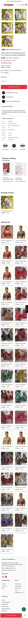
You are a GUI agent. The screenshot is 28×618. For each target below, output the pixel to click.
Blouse (3, 600)
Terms (16, 590)
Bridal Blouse (4, 611)
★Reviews (27, 309)
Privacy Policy (18, 584)
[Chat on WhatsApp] (24, 609)
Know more (4, 114)
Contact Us (4, 586)
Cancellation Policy (19, 592)
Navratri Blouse (5, 606)
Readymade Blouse (6, 609)
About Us (4, 584)
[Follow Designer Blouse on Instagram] (3, 577)
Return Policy (18, 588)
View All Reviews (6, 160)
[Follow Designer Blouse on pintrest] (6, 577)
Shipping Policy (18, 586)
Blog (3, 588)
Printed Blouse (5, 604)
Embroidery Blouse (6, 602)
